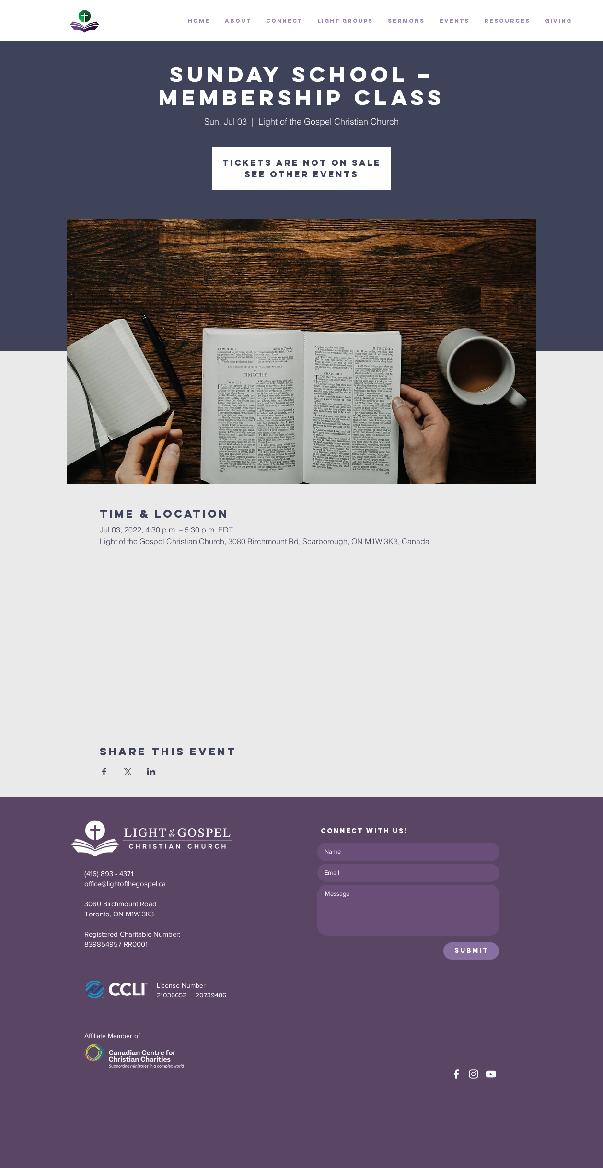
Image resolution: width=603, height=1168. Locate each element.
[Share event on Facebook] (104, 771)
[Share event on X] (127, 771)
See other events (301, 174)
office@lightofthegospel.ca (125, 883)
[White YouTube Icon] (491, 1074)
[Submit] (471, 951)
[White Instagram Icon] (473, 1074)
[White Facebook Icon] (456, 1074)
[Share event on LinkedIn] (151, 771)
